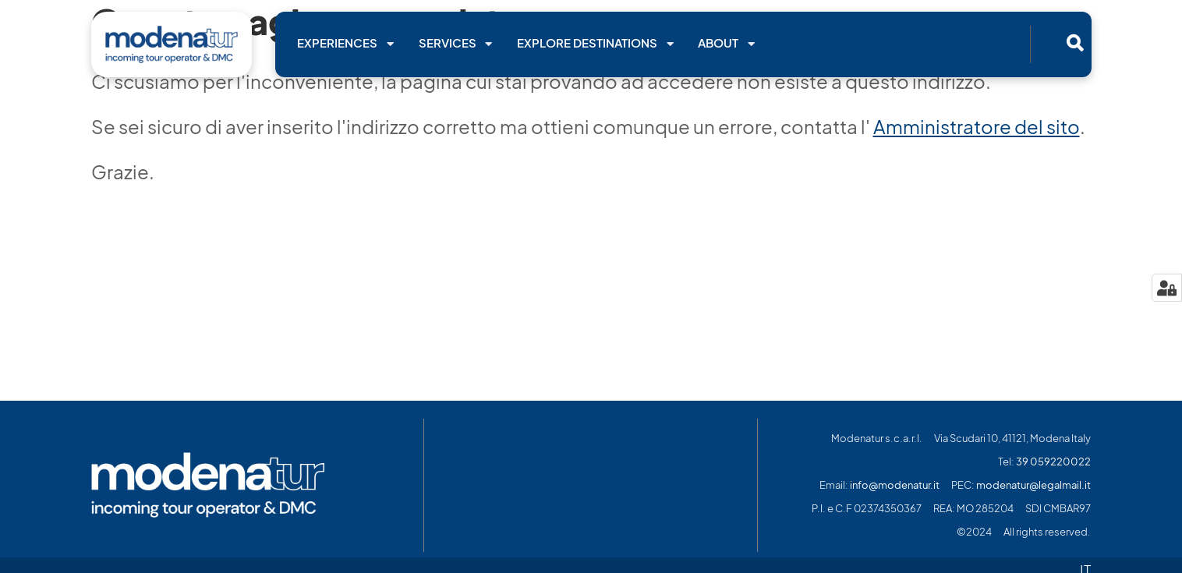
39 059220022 (1053, 462)
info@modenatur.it (895, 485)
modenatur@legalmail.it (1033, 485)
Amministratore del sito (976, 127)
